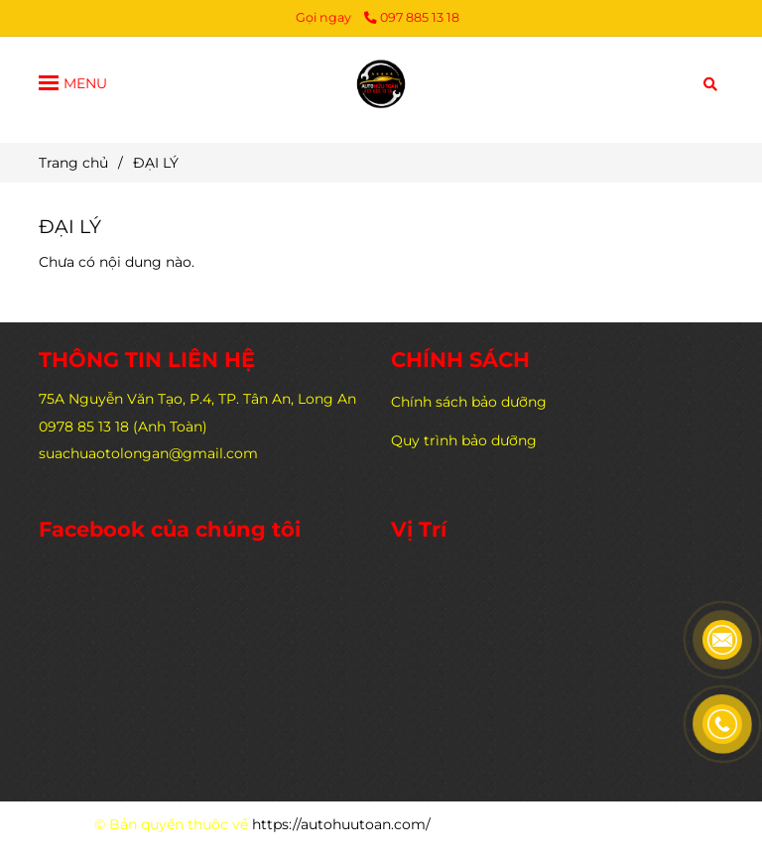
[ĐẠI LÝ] (381, 82)
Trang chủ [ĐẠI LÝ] (73, 163)
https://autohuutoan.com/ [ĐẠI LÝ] (341, 824)
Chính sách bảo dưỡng (469, 402)
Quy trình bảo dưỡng (464, 440)
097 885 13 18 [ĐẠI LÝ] (411, 17)
